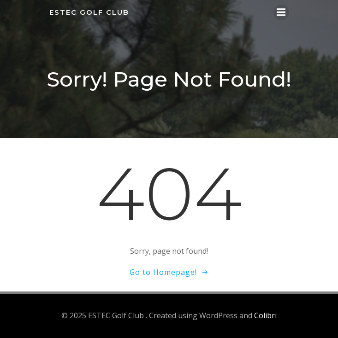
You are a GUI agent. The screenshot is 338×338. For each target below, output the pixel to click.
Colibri (265, 315)
